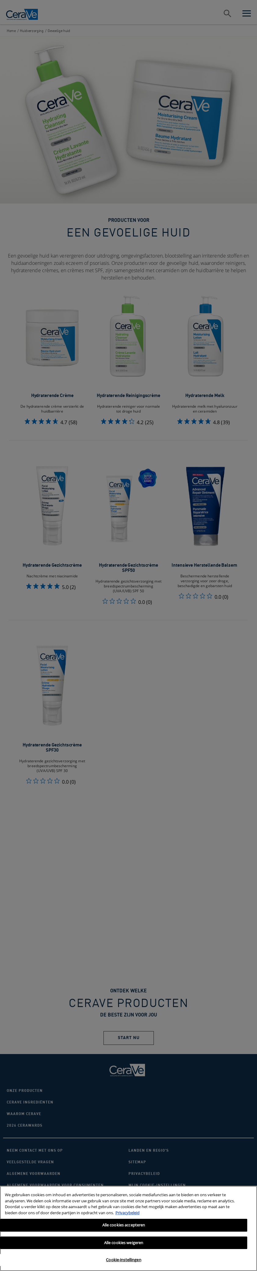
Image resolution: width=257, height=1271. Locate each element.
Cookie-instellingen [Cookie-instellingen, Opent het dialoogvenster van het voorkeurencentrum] (123, 1259)
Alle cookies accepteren (123, 1225)
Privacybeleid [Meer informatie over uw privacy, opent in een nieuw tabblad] (127, 1212)
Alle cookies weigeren (123, 1242)
